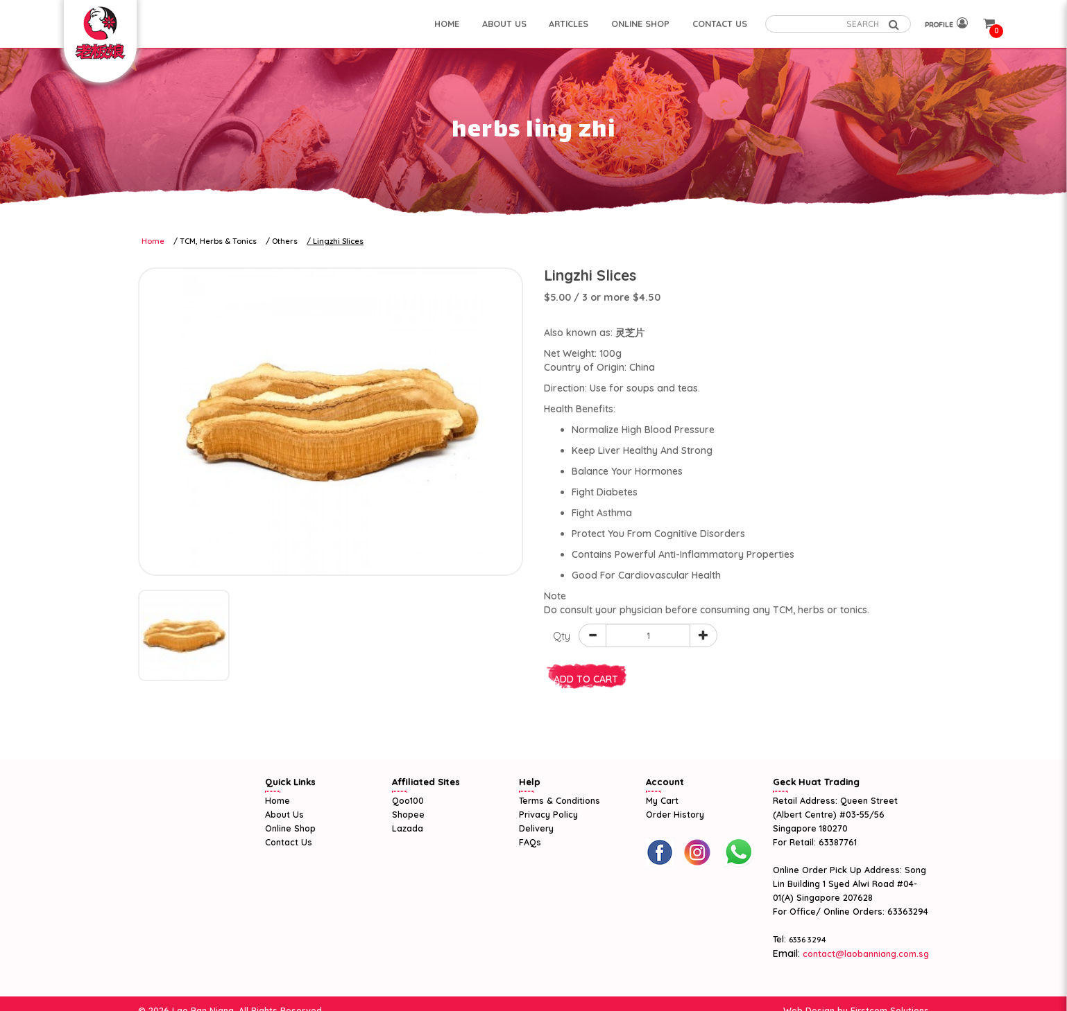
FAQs (530, 841)
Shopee (408, 814)
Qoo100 (408, 800)
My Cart (662, 800)
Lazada (407, 828)
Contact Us (288, 841)
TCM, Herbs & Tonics (218, 241)
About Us (284, 814)
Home (153, 241)
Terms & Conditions (559, 800)
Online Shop (290, 828)
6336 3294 (807, 939)
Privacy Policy (548, 814)
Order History (675, 814)
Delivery (536, 828)
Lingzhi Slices (338, 241)
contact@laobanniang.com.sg (864, 953)
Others (285, 241)
